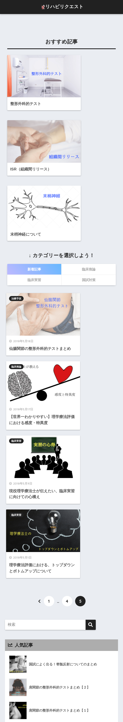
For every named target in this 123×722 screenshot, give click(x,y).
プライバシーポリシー (87, 709)
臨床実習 (17, 360)
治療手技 (17, 293)
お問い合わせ (55, 709)
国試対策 (20, 636)
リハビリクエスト (62, 7)
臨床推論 (73, 293)
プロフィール (31, 709)
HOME (62, 699)
